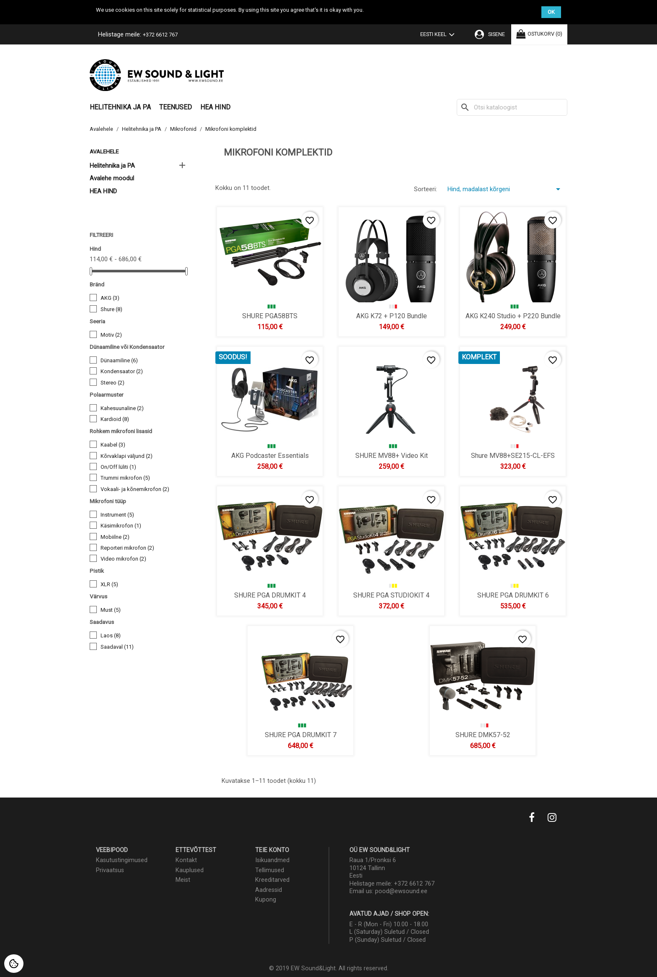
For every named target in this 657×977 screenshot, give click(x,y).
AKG (110, 298)
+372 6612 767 (160, 34)
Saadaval (117, 647)
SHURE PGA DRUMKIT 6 (513, 595)
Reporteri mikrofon (127, 548)
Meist (183, 879)
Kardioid (115, 419)
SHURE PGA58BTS (269, 316)
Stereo (112, 382)
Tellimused (269, 870)
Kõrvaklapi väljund (127, 456)
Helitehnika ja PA (120, 107)
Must (111, 610)
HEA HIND (215, 107)
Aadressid (268, 890)
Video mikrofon (123, 559)
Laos (111, 635)
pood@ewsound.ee (401, 891)
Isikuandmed (272, 860)
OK (551, 12)
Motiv (111, 335)
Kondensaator (122, 371)
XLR (109, 584)
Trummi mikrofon (125, 478)
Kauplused (190, 870)
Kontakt (186, 860)
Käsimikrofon (121, 525)
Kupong (265, 899)
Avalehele (104, 151)
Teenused (175, 107)
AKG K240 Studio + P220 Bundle (513, 316)
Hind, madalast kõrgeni (505, 189)
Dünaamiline (119, 360)
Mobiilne (115, 537)
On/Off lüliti (118, 467)
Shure (111, 309)
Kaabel (113, 445)
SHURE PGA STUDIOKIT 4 (391, 595)
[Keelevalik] (439, 35)
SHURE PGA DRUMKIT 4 (270, 595)
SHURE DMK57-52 (482, 734)
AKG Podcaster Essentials (270, 455)
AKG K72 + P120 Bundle (391, 316)
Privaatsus (110, 870)
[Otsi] (512, 107)
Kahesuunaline (122, 408)
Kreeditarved (272, 879)
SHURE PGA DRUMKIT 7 (300, 734)
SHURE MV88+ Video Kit (391, 455)
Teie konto (272, 850)
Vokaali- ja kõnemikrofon (135, 489)
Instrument (117, 515)
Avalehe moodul (112, 178)
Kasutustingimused (121, 860)
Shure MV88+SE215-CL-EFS (513, 455)
